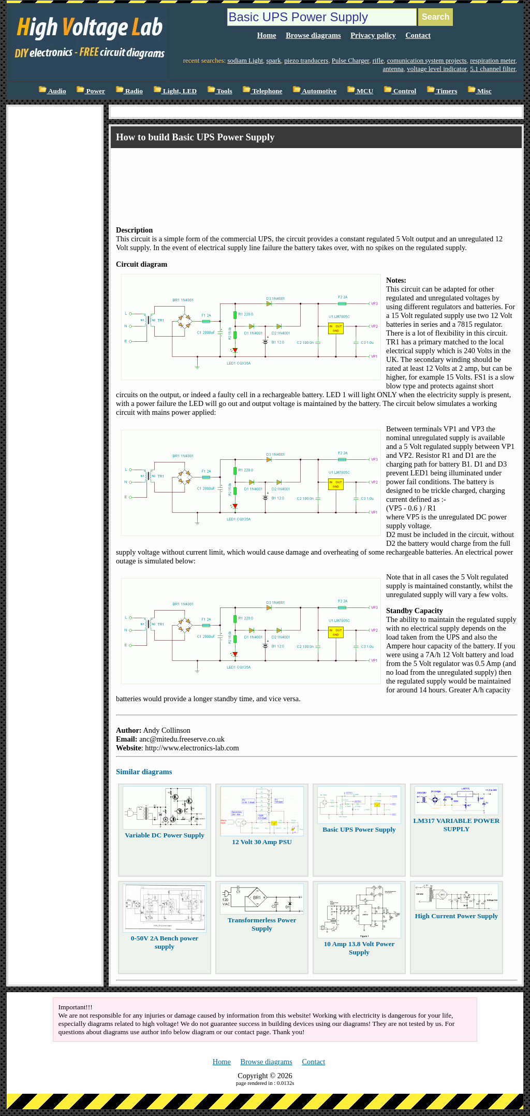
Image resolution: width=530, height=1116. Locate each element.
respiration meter (493, 60)
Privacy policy (373, 35)
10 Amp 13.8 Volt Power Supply (359, 948)
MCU (360, 91)
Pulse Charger (350, 60)
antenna (393, 69)
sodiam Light (245, 60)
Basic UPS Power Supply (359, 829)
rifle (378, 60)
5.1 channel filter (493, 69)
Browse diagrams (313, 35)
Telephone (262, 91)
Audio (52, 91)
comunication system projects (427, 60)
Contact (418, 35)
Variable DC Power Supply (164, 835)
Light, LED (175, 91)
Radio (129, 91)
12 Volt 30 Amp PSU (262, 842)
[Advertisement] (304, 177)
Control (400, 91)
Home (266, 35)
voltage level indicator (436, 69)
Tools (219, 91)
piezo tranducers (306, 60)
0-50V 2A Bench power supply (164, 942)
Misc (479, 91)
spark (274, 60)
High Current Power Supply (456, 916)
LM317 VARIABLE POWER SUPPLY (457, 825)
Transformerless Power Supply (262, 924)
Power (90, 91)
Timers (442, 91)
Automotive (314, 91)
